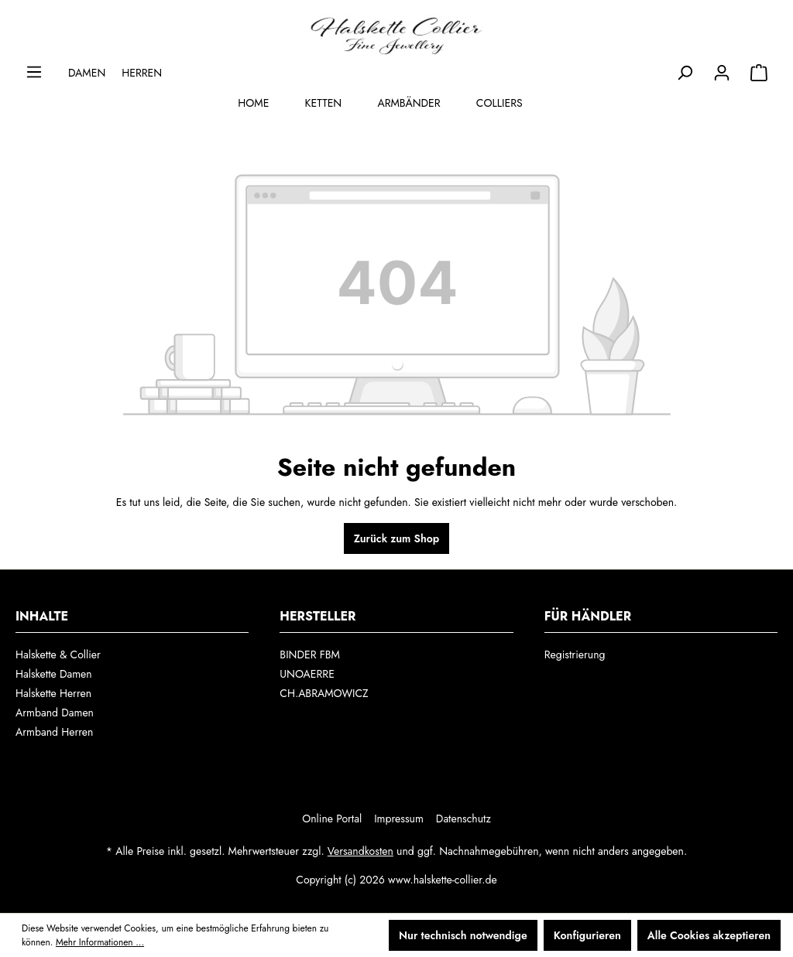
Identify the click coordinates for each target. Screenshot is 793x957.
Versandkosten (360, 851)
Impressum (399, 818)
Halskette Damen (53, 674)
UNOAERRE (307, 674)
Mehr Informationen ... (100, 942)
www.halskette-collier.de (442, 879)
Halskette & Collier (58, 654)
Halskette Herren (53, 693)
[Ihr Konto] (721, 72)
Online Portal (332, 818)
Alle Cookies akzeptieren (709, 935)
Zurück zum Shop (396, 538)
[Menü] (34, 71)
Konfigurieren (587, 935)
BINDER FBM (310, 654)
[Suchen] (684, 72)
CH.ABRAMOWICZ (324, 693)
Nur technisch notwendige (463, 935)
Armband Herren (54, 732)
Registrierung (575, 654)
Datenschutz (463, 818)
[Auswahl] (759, 72)
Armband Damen (54, 712)
